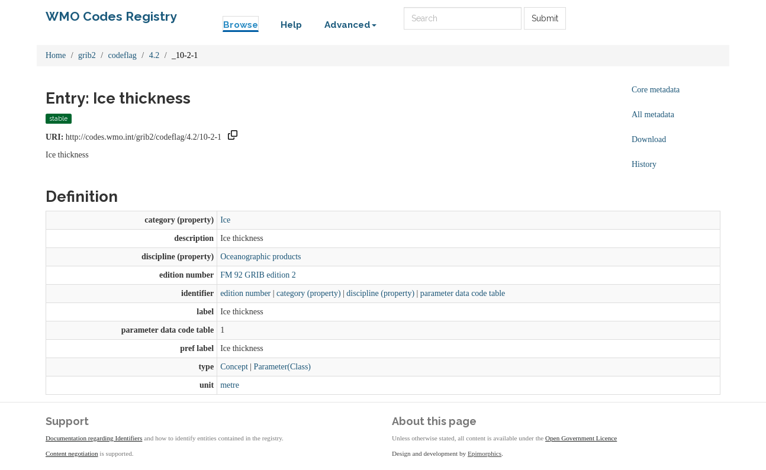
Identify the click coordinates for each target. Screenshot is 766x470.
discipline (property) (380, 293)
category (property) (308, 293)
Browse (240, 25)
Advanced (350, 25)
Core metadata (656, 89)
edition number (245, 293)
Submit (545, 18)
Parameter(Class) (282, 366)
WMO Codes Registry (111, 16)
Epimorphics (484, 453)
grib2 (87, 55)
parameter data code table (462, 293)
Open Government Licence (581, 438)
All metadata (653, 114)
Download (649, 139)
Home (56, 55)
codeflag (122, 55)
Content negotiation (72, 453)
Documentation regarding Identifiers (94, 438)
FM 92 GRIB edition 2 (258, 275)
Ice (225, 219)
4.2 (154, 55)
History (644, 164)
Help (291, 25)
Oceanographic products (260, 256)
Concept (234, 366)
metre (229, 385)
